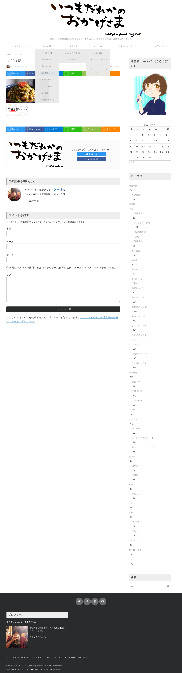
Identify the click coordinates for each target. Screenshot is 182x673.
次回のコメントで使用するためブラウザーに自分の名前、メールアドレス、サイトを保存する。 (63, 268)
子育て (135, 494)
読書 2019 (137, 400)
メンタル (98, 46)
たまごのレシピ (139, 335)
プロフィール (21, 46)
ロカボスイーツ (139, 354)
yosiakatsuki (32, 669)
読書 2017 (137, 382)
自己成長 (136, 428)
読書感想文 (134, 372)
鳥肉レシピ (137, 288)
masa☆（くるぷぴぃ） (19, 67)
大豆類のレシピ (139, 307)
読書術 (135, 475)
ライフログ (134, 540)
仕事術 (135, 466)
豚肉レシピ (137, 279)
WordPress (55, 669)
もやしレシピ (138, 316)
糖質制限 (133, 186)
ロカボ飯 (47, 46)
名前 (8, 229)
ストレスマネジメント (143, 438)
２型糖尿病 (137, 241)
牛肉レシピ (137, 269)
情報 (131, 512)
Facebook (91, 159)
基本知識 (136, 251)
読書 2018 (137, 391)
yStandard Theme (14, 669)
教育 (131, 484)
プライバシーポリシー (128, 46)
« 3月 (131, 162)
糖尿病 (132, 204)
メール (10, 242)
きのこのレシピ (139, 326)
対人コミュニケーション (144, 447)
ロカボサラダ (138, 344)
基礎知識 (136, 195)
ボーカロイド (135, 550)
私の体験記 (140, 232)
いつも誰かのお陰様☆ (33, 666)
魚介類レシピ (138, 297)
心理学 (132, 410)
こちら (39, 637)
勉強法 (132, 457)
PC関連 (135, 522)
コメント (11, 275)
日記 (131, 503)
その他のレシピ (139, 363)
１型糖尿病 (72, 46)
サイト (10, 255)
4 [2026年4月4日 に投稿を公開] (161, 135)
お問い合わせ (161, 46)
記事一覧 (34, 201)
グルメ (135, 531)
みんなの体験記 (142, 223)
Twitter (91, 154)
